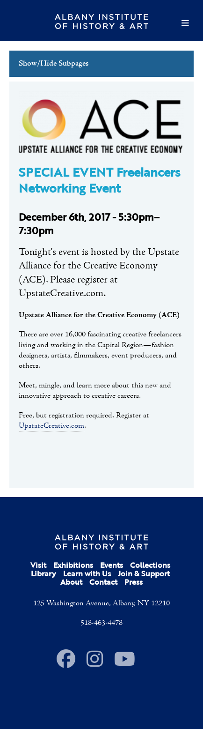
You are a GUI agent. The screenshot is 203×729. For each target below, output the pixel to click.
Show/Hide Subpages (53, 64)
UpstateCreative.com (51, 426)
